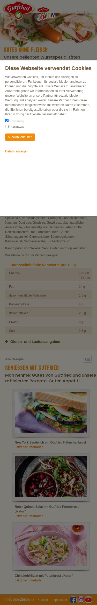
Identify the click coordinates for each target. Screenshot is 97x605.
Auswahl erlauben (20, 137)
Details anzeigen (16, 151)
